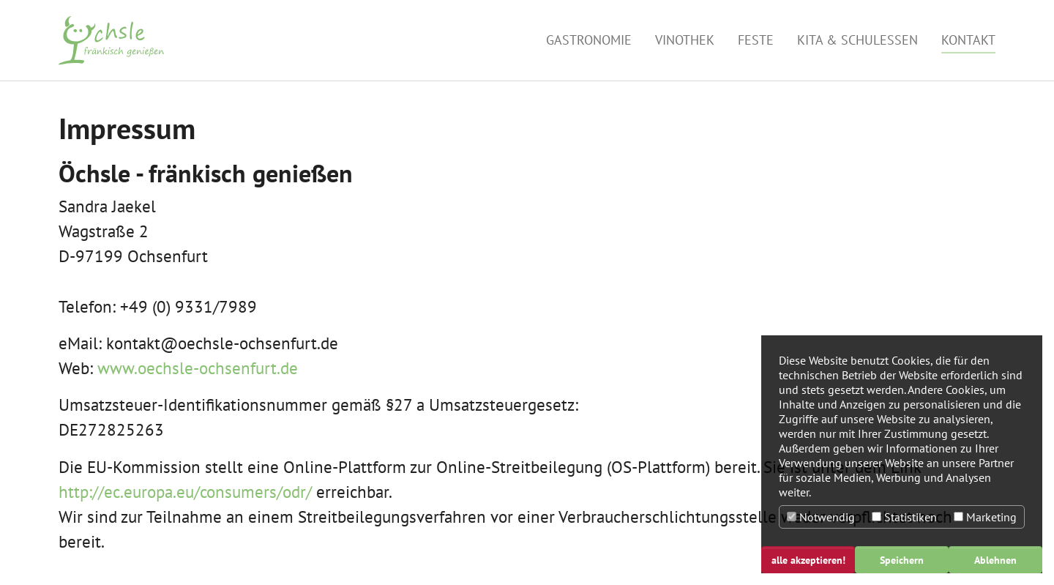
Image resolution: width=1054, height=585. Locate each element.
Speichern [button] (902, 560)
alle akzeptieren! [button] (808, 560)
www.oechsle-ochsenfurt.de (197, 368)
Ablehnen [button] (995, 560)
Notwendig (821, 517)
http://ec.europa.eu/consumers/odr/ (185, 491)
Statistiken (904, 517)
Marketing (985, 517)
